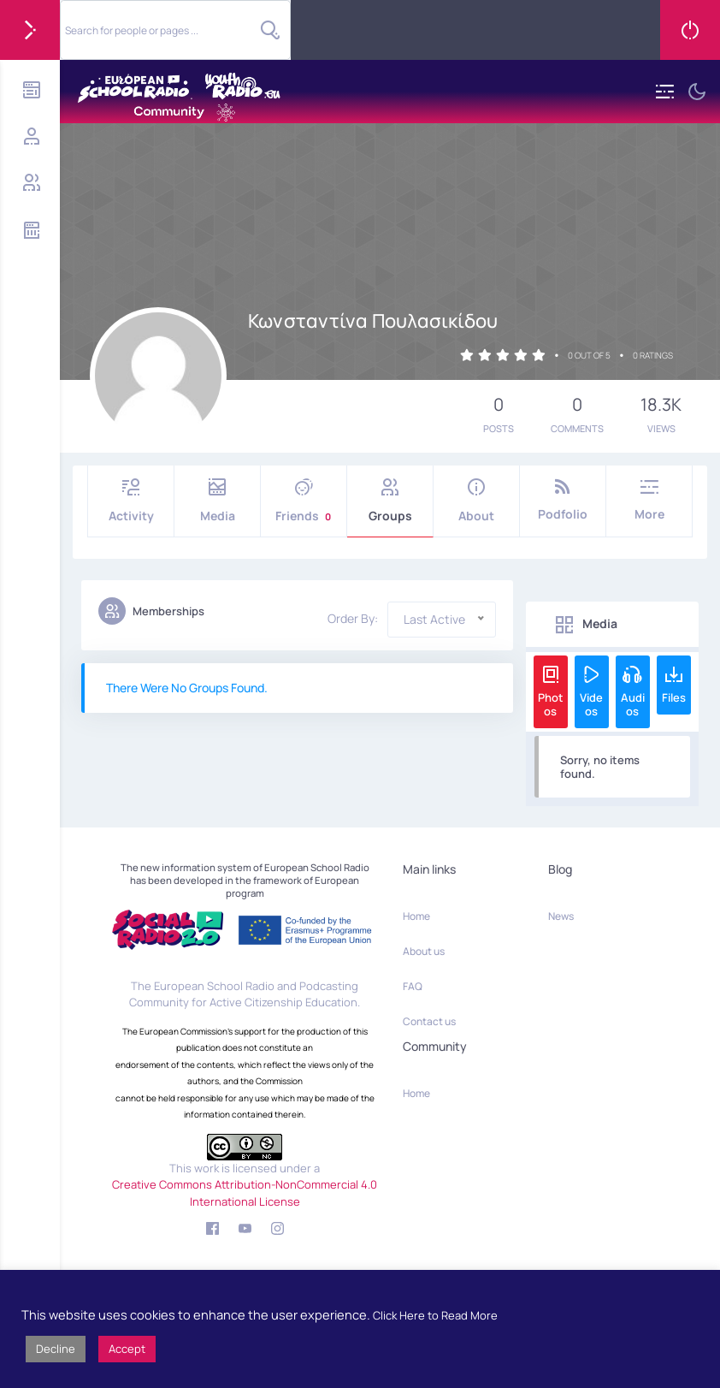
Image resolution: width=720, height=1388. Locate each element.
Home (416, 916)
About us (424, 951)
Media (217, 501)
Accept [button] (127, 1348)
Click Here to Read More (435, 1315)
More (649, 500)
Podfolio (562, 500)
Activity (131, 501)
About (476, 501)
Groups (390, 501)
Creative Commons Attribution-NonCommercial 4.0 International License (244, 1193)
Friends (303, 501)
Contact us (429, 1021)
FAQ (412, 986)
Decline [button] (55, 1348)
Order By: (353, 619)
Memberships (151, 611)
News (561, 916)
